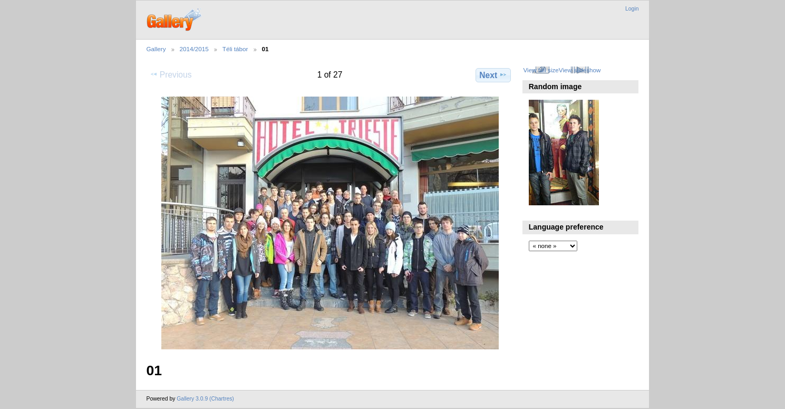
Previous (171, 74)
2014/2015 (194, 48)
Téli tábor (235, 48)
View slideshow (580, 69)
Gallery (156, 48)
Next (493, 75)
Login (631, 9)
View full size (540, 69)
